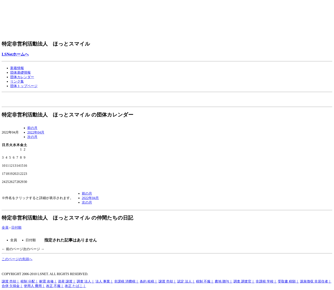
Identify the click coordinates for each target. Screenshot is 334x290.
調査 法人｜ (86, 281)
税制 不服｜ (205, 281)
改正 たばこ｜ (75, 286)
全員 (5, 227)
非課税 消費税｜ (126, 281)
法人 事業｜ (104, 281)
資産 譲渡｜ (67, 281)
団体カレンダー (22, 77)
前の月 (32, 128)
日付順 (16, 227)
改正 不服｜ (55, 286)
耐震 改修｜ (48, 281)
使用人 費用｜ (34, 286)
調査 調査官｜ (244, 281)
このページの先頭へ (17, 259)
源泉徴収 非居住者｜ (315, 281)
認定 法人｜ (186, 281)
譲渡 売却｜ (11, 281)
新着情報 (17, 68)
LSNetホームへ (15, 54)
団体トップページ (23, 86)
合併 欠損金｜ (12, 286)
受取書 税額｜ (288, 281)
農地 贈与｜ (224, 281)
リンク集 (17, 81)
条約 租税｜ (149, 281)
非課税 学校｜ (266, 281)
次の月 (32, 137)
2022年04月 (35, 132)
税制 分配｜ (29, 281)
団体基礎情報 (20, 72)
